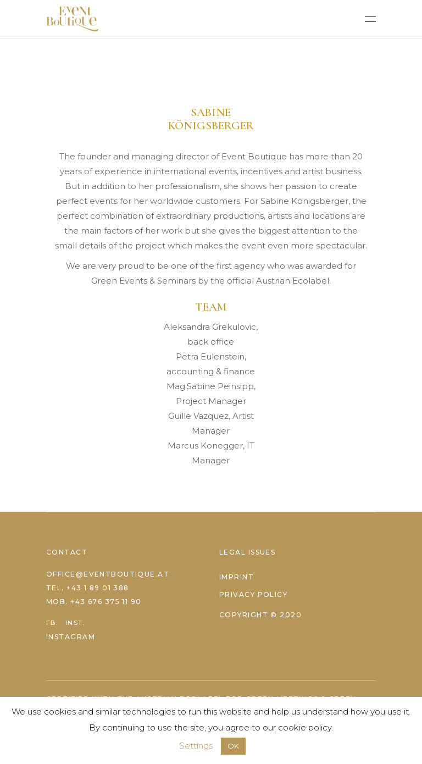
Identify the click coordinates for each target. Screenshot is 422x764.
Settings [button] (196, 745)
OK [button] (233, 745)
